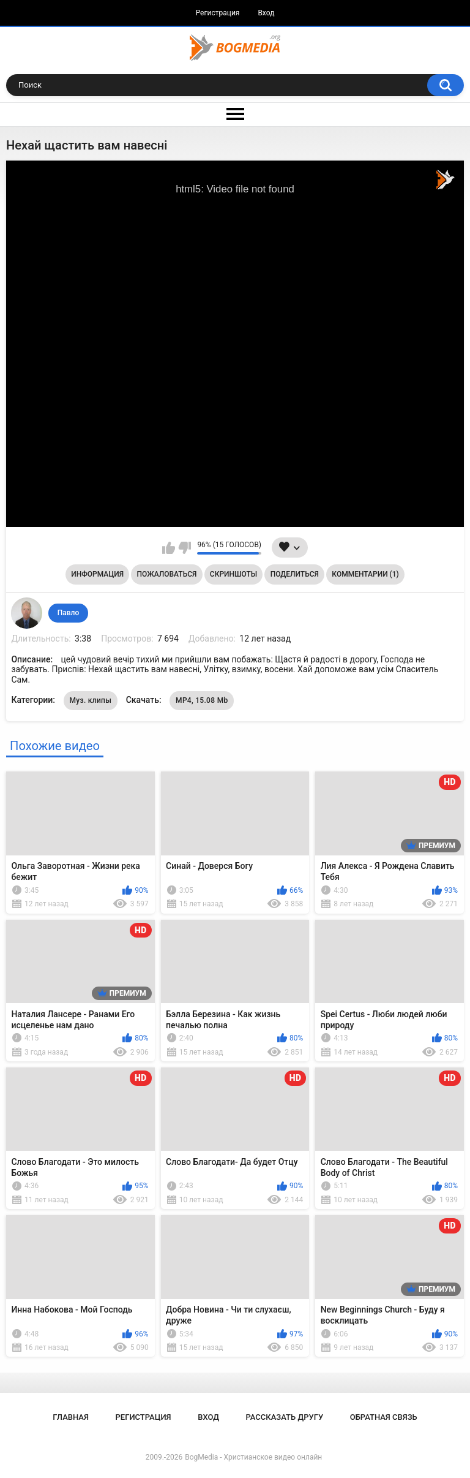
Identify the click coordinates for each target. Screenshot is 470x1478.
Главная (71, 1417)
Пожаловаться (167, 574)
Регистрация (218, 13)
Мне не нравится (184, 548)
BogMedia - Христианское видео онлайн (253, 1457)
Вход (266, 13)
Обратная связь (383, 1417)
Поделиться (294, 574)
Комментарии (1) (365, 574)
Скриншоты (233, 574)
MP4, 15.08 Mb (202, 700)
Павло (68, 612)
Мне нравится (168, 548)
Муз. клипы (91, 700)
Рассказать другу (285, 1417)
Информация (97, 574)
